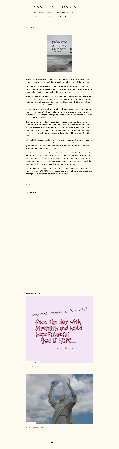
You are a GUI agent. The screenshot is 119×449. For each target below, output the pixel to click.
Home (36, 16)
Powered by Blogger (59, 441)
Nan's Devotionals (54, 7)
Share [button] (28, 184)
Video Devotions (48, 16)
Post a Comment (37, 427)
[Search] (91, 6)
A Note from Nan (66, 16)
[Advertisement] (59, 270)
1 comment (35, 366)
